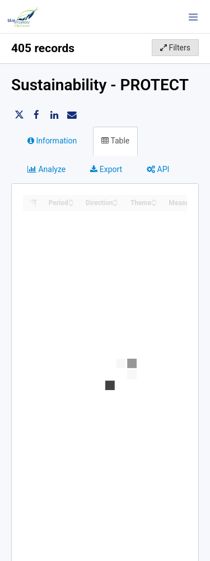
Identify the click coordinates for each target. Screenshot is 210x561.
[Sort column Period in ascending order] (71, 200)
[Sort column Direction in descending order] (115, 204)
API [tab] (158, 169)
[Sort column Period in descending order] (71, 204)
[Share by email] (72, 115)
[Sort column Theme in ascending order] (154, 200)
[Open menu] (193, 17)
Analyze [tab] (46, 169)
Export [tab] (106, 169)
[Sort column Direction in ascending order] (115, 200)
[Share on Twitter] (19, 115)
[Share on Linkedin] (54, 115)
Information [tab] (52, 140)
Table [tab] (115, 140)
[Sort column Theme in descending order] (154, 204)
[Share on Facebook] (36, 115)
